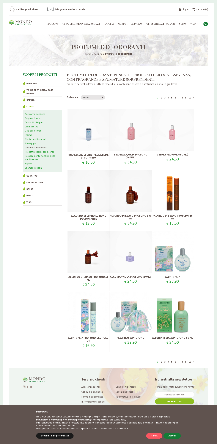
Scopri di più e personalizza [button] (55, 435)
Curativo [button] (137, 24)
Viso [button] (194, 24)
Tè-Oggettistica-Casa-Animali (40, 91)
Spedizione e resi (124, 391)
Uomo (29, 195)
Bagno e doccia (32, 118)
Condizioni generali (126, 386)
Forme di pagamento (92, 396)
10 (190, 97)
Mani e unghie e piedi (35, 139)
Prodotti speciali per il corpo (39, 151)
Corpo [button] (123, 24)
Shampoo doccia (33, 167)
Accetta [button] (172, 435)
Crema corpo (31, 126)
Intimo (28, 134)
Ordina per (72, 96)
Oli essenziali (155, 24)
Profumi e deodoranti (36, 147)
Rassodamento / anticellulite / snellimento (41, 157)
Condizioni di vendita (92, 391)
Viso (28, 202)
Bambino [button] (53, 24)
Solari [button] (171, 24)
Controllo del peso (34, 122)
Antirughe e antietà (35, 113)
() (202, 9)
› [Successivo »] (193, 97)
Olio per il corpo (33, 130)
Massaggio (30, 143)
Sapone (29, 163)
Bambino (31, 83)
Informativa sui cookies (93, 401)
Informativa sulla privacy (128, 396)
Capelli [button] (110, 24)
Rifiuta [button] (154, 435)
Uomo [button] (183, 24)
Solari (30, 188)
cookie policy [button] (120, 420)
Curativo (32, 175)
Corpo (30, 106)
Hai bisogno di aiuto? (27, 9)
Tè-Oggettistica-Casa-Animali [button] (82, 24)
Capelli (30, 99)
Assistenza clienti (90, 386)
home (88, 53)
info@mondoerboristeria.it (70, 9)
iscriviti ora (174, 401)
